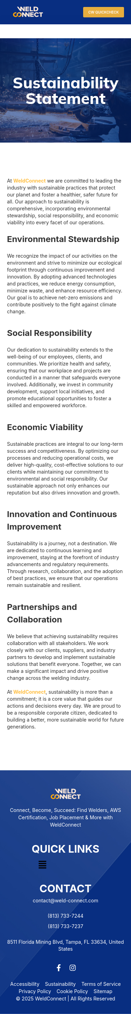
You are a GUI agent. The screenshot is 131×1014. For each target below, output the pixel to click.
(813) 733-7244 (65, 916)
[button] (42, 865)
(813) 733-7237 (65, 926)
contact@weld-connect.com (65, 900)
